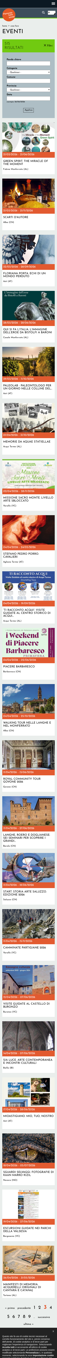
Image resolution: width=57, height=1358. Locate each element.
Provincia (11, 86)
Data (9, 95)
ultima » (29, 1324)
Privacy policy (17, 1342)
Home (4, 26)
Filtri (49, 45)
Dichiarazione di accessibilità (33, 1339)
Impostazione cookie (36, 1342)
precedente (24, 1308)
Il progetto (12, 1339)
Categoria (12, 68)
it (49, 13)
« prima (10, 1308)
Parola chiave (14, 59)
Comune (11, 77)
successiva (44, 1317)
